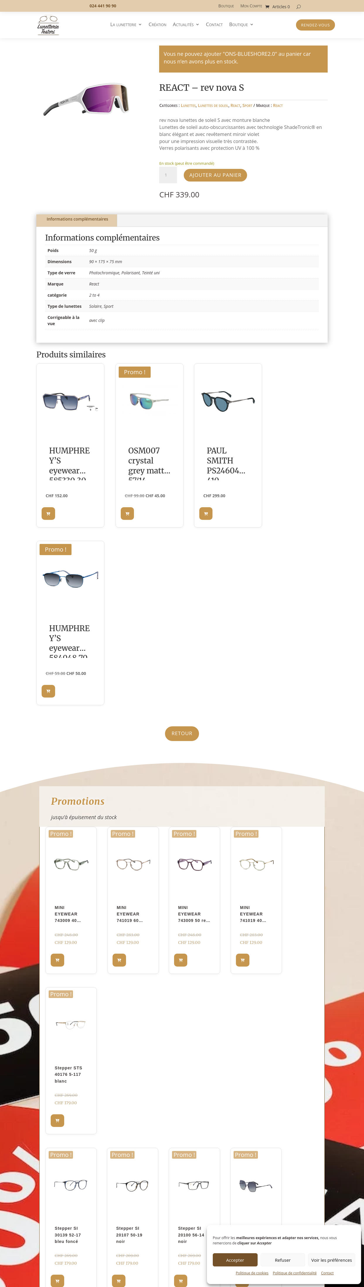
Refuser (283, 1260)
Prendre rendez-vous (289, 1058)
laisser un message (234, 1089)
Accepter (235, 1260)
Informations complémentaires (77, 219)
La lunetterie (123, 25)
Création (157, 25)
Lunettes (188, 105)
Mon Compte (251, 6)
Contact (327, 1273)
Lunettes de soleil (213, 105)
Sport (247, 105)
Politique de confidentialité (295, 1273)
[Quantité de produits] (168, 175)
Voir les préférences (331, 1260)
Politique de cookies (252, 1273)
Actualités (183, 25)
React (235, 105)
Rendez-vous (315, 25)
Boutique (226, 6)
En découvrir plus (182, 987)
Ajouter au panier (215, 175)
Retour (181, 555)
